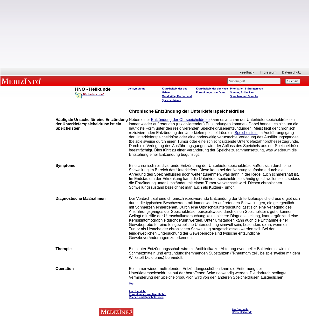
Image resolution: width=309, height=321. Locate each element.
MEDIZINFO (22, 81)
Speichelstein (246, 133)
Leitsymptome (136, 88)
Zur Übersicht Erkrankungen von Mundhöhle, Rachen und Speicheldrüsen (148, 294)
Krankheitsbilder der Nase (212, 88)
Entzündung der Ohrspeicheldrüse (180, 120)
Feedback (246, 72)
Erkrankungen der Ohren (211, 92)
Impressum (268, 72)
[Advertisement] (155, 34)
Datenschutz (291, 72)
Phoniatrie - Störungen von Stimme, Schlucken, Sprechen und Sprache (246, 92)
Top (131, 283)
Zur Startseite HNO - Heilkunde (242, 311)
